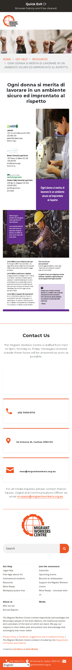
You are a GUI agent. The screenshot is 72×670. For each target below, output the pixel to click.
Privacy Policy (10, 636)
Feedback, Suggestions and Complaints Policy (41, 636)
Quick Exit (36, 6)
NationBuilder (32, 649)
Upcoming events (47, 574)
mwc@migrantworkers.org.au (36, 664)
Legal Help (8, 570)
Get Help (22, 59)
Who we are (9, 605)
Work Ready (9, 586)
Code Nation (17, 649)
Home (7, 59)
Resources (40, 59)
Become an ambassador (51, 578)
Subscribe (44, 570)
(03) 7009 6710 (16, 661)
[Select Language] (16, 665)
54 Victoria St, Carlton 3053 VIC (45, 661)
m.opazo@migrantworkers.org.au (40, 496)
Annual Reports (10, 609)
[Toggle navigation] (64, 20)
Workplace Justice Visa (14, 590)
